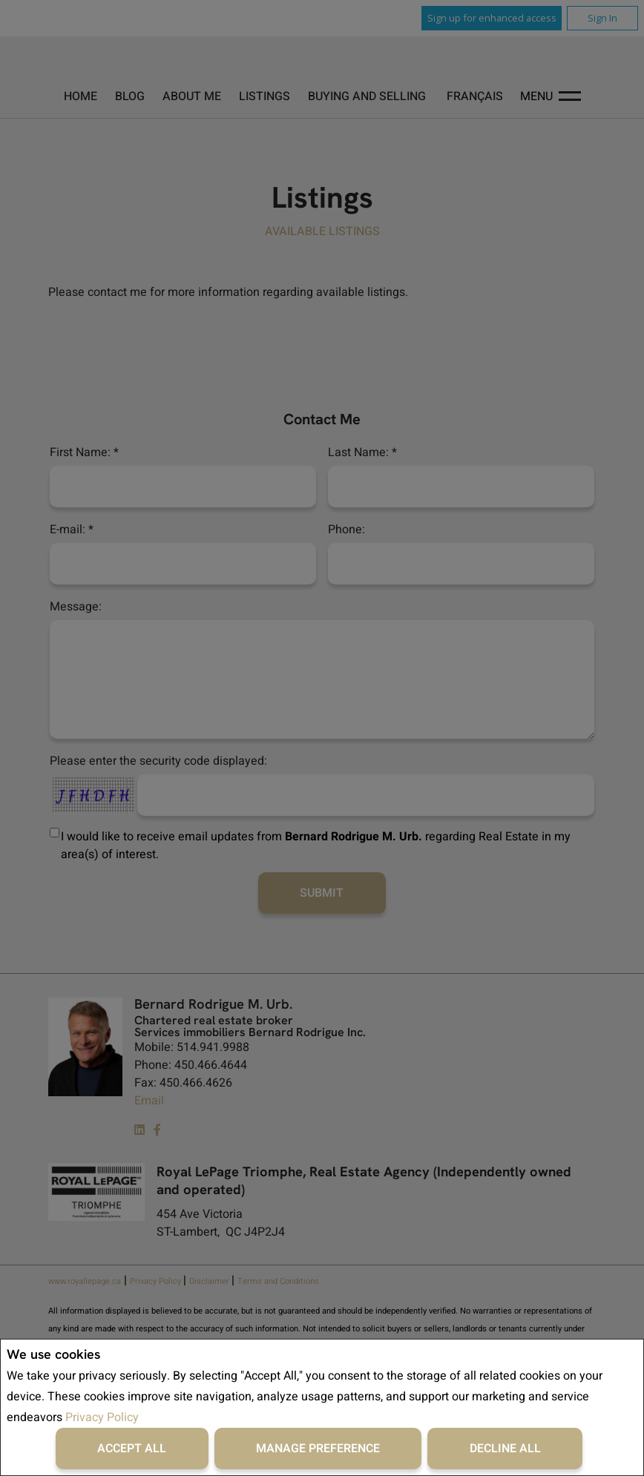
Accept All (131, 1448)
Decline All (505, 1448)
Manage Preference (318, 1448)
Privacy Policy (102, 1417)
